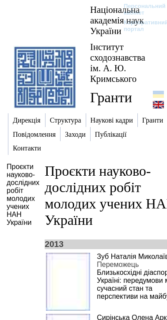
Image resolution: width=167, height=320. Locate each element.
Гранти (111, 97)
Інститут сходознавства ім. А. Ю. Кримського (117, 63)
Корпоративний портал (140, 25)
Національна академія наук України (117, 20)
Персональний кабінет (140, 9)
